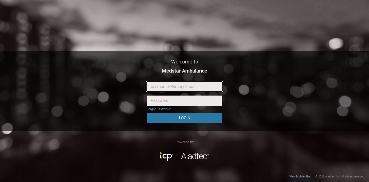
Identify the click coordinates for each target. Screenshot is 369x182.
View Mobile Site (299, 176)
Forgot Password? (159, 109)
